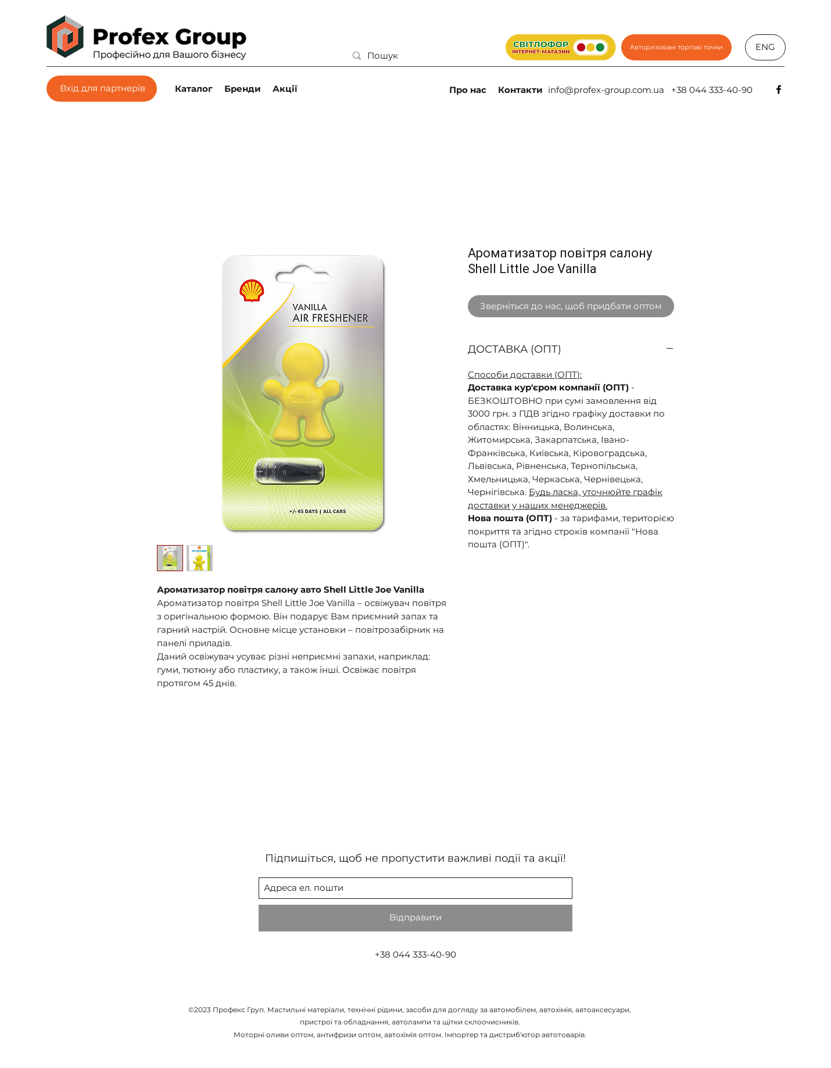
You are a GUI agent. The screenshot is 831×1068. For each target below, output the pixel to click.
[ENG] (765, 47)
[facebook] (779, 89)
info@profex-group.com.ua (606, 89)
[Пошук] (418, 55)
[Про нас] (469, 89)
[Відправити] (415, 918)
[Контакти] (521, 89)
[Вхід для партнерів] (101, 89)
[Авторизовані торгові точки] (676, 47)
